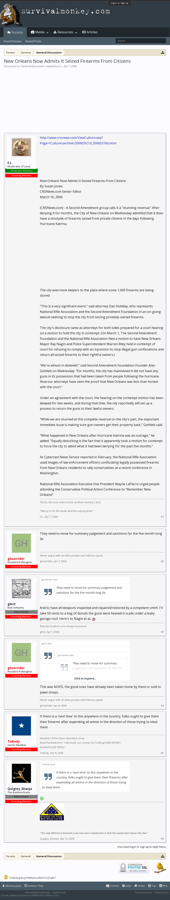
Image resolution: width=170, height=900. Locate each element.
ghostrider (46, 561)
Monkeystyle (12, 886)
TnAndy (44, 753)
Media (39, 32)
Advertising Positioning (37, 892)
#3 (162, 632)
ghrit (42, 632)
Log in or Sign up (119, 2)
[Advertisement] (85, 98)
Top (152, 886)
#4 (162, 705)
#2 (162, 561)
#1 (162, 516)
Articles (92, 32)
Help (126, 886)
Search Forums (13, 41)
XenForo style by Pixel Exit (75, 895)
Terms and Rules (143, 892)
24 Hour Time (33, 886)
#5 (162, 753)
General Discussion (33, 66)
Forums (17, 32)
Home (139, 886)
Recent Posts (33, 41)
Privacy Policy (161, 892)
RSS (163, 886)
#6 (162, 838)
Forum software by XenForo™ (30, 895)
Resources (65, 32)
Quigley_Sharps (49, 838)
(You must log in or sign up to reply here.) (141, 847)
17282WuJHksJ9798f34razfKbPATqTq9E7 (32, 878)
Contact (112, 886)
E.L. (60, 66)
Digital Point (59, 892)
